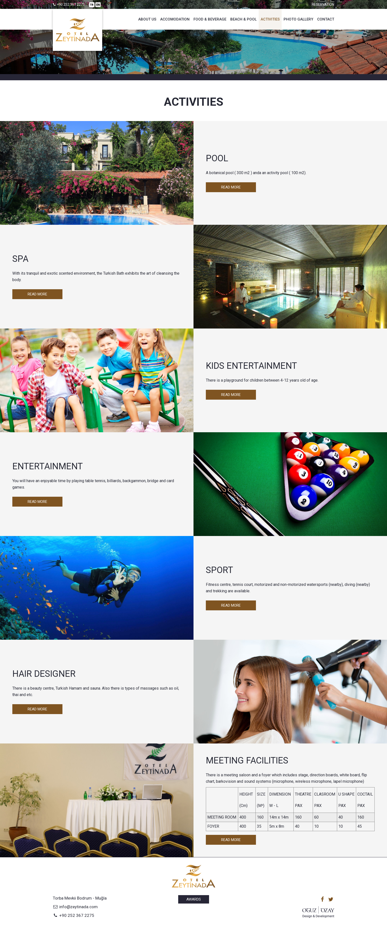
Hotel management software (65, 77)
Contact (325, 19)
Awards (193, 899)
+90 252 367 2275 (73, 915)
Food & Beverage (210, 19)
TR (92, 4)
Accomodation (175, 19)
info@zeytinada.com (75, 906)
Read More (231, 187)
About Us (147, 19)
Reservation (323, 4)
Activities (270, 19)
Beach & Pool (243, 19)
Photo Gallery (298, 19)
